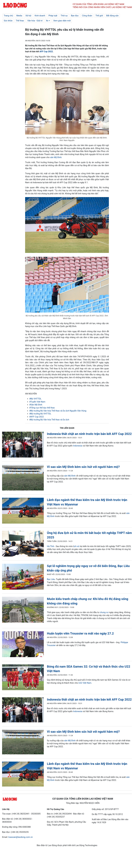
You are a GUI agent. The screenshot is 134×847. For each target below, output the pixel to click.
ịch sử (76, 546)
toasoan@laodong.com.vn (20, 837)
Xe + (48, 20)
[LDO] (23, 445)
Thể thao (20, 20)
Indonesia (77, 445)
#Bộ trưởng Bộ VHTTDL (40, 413)
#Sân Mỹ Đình (35, 404)
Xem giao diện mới (62, 20)
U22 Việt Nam (85, 683)
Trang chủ (8, 15)
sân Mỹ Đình (56, 157)
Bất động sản (112, 15)
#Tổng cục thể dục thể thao (42, 407)
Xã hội (28, 15)
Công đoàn (87, 15)
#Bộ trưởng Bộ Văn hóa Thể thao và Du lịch (49, 419)
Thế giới (99, 15)
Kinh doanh (40, 15)
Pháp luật (52, 15)
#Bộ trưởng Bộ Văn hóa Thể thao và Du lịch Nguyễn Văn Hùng (57, 410)
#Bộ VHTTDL (35, 398)
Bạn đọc (75, 15)
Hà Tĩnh (50, 546)
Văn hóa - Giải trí (35, 20)
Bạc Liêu (51, 579)
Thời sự (64, 15)
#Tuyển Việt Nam (37, 401)
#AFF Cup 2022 (36, 416)
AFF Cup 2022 (46, 51)
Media (19, 15)
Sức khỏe (8, 20)
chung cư (104, 612)
